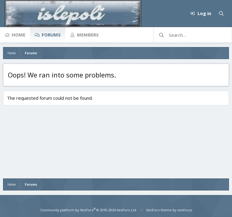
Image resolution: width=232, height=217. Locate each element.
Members (88, 35)
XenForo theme (159, 210)
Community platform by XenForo (88, 210)
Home (18, 35)
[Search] (221, 13)
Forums (51, 35)
